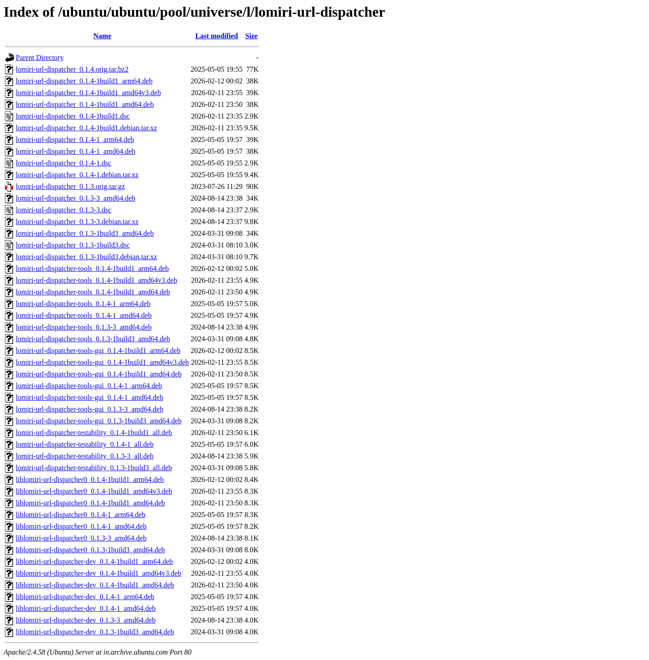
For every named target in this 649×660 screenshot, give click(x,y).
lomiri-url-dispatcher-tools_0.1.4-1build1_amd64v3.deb (96, 280)
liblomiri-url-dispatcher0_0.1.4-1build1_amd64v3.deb (94, 491)
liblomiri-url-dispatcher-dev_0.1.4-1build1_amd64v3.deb (98, 573)
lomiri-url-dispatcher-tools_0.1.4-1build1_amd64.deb (93, 292)
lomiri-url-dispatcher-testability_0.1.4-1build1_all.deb (94, 432)
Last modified (216, 36)
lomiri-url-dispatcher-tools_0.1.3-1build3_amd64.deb (93, 339)
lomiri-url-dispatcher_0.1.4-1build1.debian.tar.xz (86, 128)
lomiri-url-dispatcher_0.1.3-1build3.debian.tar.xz (86, 257)
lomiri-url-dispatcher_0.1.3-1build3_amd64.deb (85, 233)
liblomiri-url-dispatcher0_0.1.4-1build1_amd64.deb (90, 503)
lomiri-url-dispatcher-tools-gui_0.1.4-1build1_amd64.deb (99, 374)
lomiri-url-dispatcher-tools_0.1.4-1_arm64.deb (83, 303)
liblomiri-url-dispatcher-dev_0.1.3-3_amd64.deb (85, 620)
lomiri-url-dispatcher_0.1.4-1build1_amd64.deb (85, 104)
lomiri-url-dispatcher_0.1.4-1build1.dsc (73, 116)
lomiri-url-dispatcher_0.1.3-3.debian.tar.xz (77, 221)
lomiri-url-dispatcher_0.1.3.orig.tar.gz (70, 186)
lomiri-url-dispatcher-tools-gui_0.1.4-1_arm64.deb (89, 386)
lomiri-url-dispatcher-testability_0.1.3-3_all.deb (85, 456)
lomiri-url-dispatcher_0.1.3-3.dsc (63, 210)
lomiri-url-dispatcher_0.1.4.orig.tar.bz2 (72, 69)
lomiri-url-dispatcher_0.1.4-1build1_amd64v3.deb (88, 92)
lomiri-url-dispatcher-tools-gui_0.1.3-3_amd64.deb (89, 409)
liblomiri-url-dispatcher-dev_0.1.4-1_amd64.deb (85, 608)
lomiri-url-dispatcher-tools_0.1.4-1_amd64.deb (83, 315)
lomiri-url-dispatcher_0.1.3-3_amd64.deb (75, 198)
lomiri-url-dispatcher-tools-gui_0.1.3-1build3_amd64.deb (99, 421)
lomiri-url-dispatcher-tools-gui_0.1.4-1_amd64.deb (89, 397)
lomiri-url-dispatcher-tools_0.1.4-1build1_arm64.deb (92, 268)
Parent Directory (40, 57)
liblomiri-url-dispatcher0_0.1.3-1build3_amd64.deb (90, 550)
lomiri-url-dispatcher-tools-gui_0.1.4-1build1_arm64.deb (98, 350)
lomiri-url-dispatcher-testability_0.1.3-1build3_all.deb (94, 468)
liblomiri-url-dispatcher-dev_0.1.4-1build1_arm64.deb (94, 561)
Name (102, 36)
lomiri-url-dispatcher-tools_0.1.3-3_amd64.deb (83, 327)
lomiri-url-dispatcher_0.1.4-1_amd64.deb (75, 151)
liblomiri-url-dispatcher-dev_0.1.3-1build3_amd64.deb (95, 632)
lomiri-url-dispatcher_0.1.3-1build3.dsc (73, 245)
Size (251, 36)
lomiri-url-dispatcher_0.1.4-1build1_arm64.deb (84, 81)
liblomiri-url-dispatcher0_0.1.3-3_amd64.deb (81, 538)
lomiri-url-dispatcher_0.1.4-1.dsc (63, 163)
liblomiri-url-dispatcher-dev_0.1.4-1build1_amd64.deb (95, 585)
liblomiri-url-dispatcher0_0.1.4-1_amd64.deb (81, 526)
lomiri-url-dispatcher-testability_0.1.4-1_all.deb (85, 444)
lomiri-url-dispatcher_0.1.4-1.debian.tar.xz (77, 175)
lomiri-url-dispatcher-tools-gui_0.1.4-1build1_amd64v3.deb (102, 362)
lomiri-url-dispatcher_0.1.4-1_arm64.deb (75, 139)
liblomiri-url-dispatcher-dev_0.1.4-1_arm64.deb (85, 596)
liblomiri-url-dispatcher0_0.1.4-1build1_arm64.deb (90, 479)
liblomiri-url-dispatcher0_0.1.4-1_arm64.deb (80, 514)
